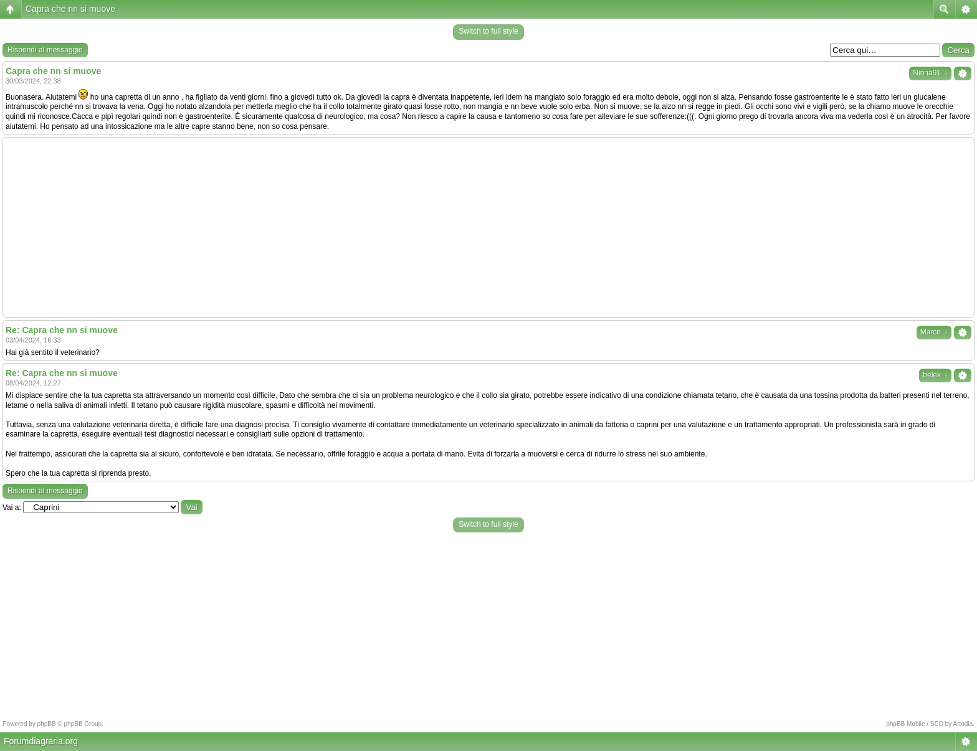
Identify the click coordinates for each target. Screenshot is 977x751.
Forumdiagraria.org (41, 741)
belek (935, 375)
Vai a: (11, 507)
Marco (934, 332)
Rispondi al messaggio (45, 49)
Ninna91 (930, 72)
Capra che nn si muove (70, 9)
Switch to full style (488, 31)
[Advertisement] (488, 227)
